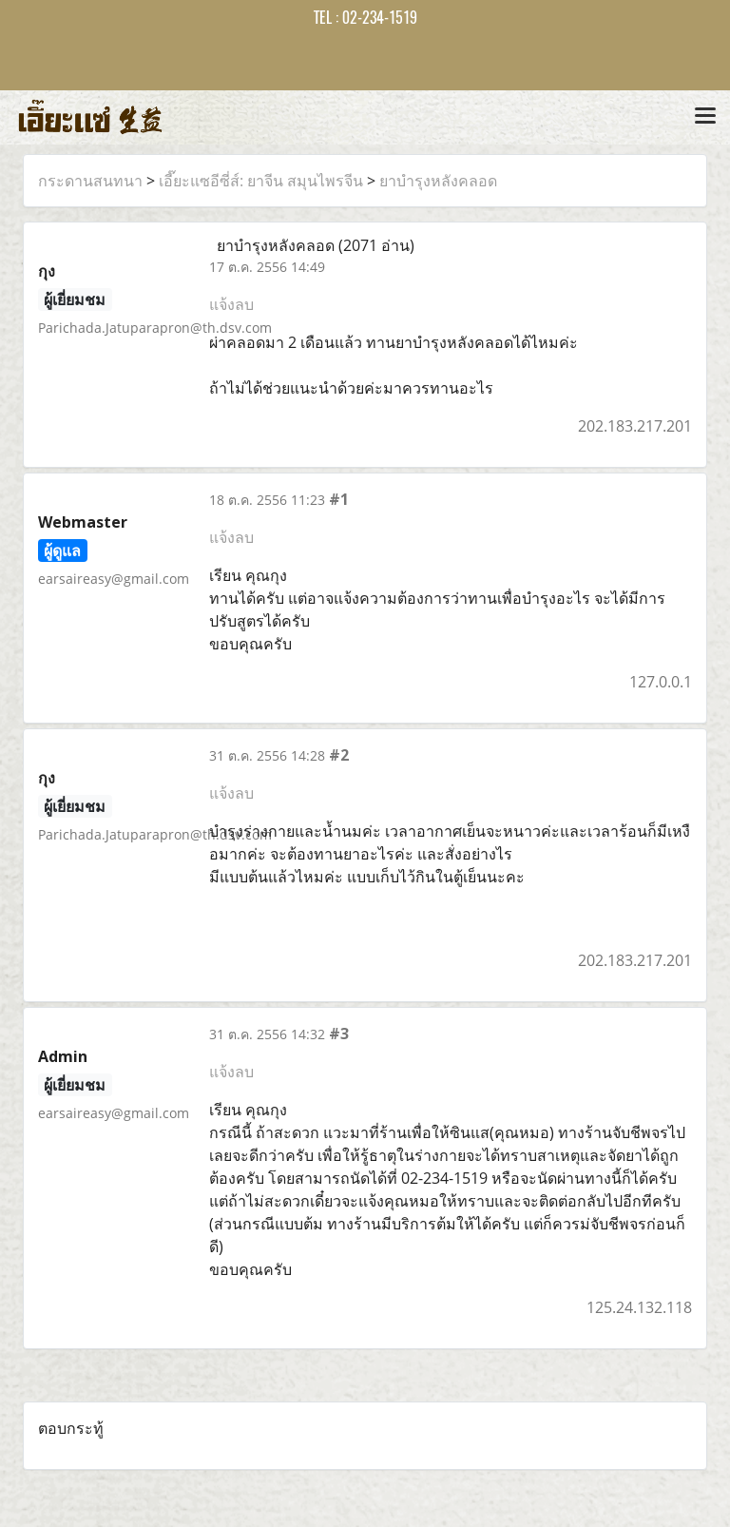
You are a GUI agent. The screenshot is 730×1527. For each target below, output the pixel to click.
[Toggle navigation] (705, 117)
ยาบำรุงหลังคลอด (438, 180)
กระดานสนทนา (90, 180)
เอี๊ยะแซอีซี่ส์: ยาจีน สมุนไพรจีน (261, 180)
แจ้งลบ (231, 304)
